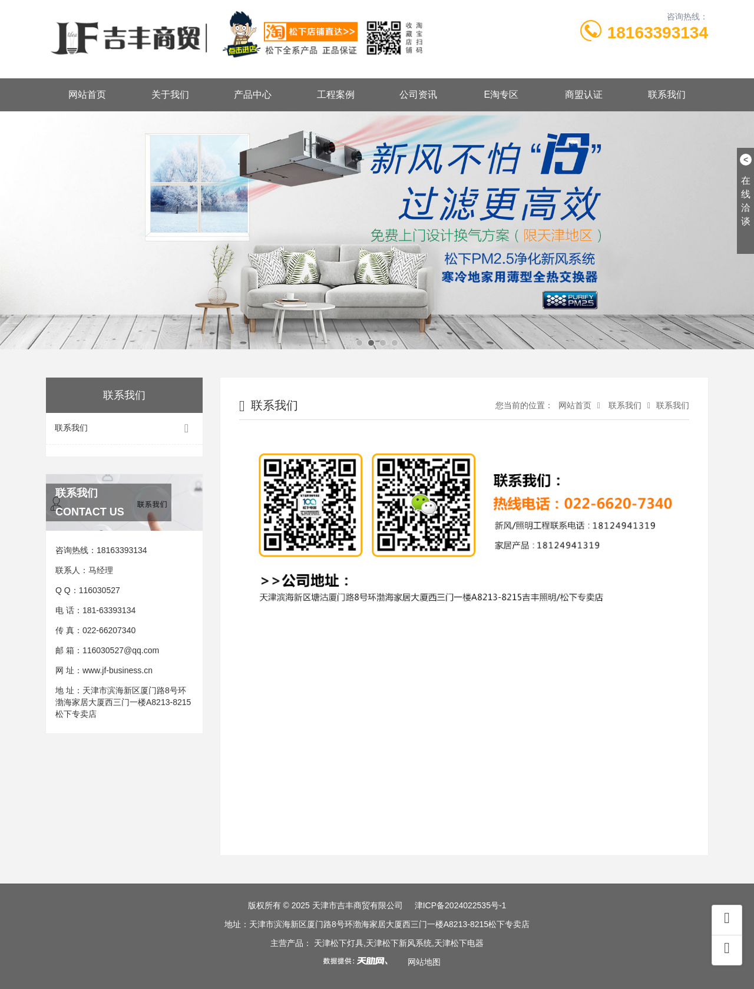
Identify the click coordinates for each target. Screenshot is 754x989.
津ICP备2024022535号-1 (461, 905)
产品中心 (253, 95)
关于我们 (170, 95)
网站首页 (87, 95)
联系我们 (667, 95)
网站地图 (424, 962)
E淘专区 (501, 95)
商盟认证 (584, 95)
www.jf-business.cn (117, 670)
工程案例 (336, 95)
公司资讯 (418, 95)
